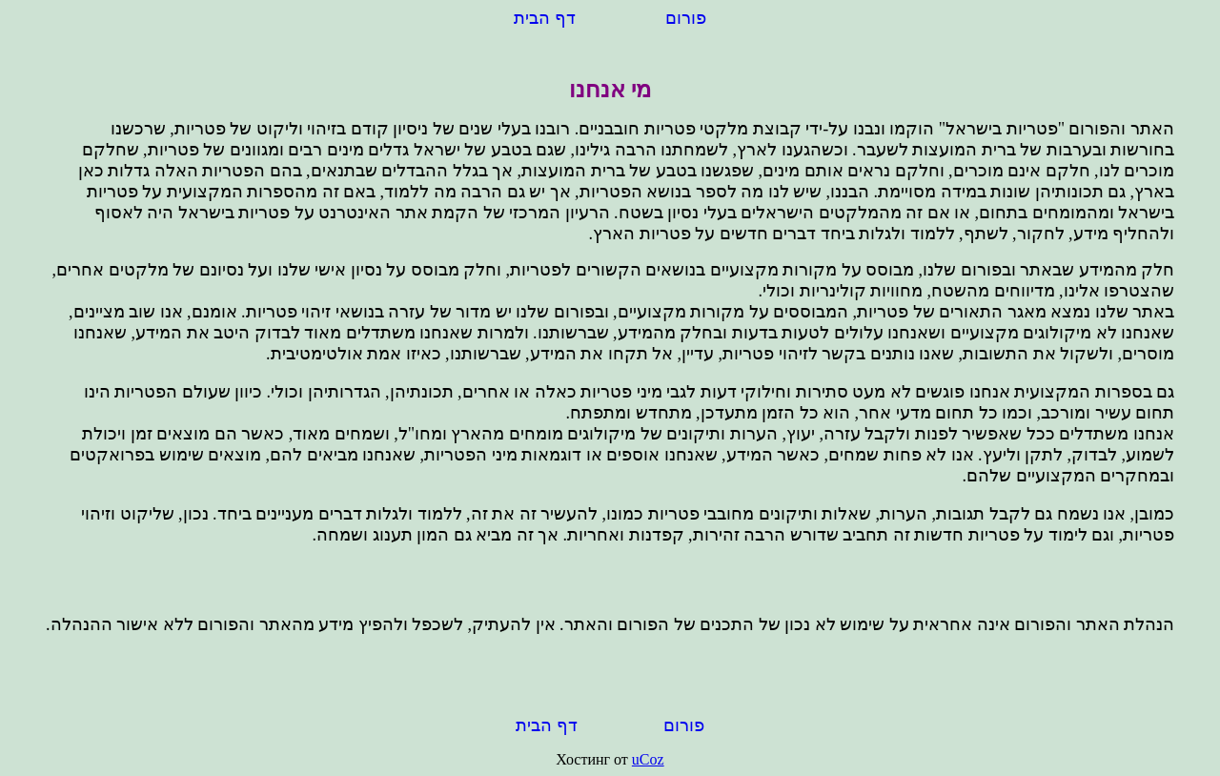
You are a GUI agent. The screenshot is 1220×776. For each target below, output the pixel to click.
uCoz (648, 759)
